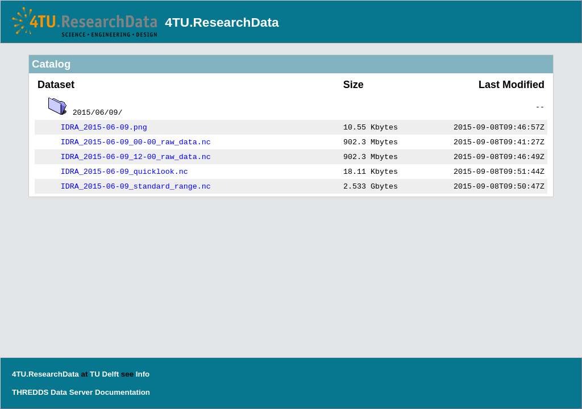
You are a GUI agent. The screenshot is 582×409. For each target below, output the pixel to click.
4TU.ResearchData (221, 22)
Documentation (122, 392)
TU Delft (104, 374)
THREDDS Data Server (52, 392)
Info (142, 374)
